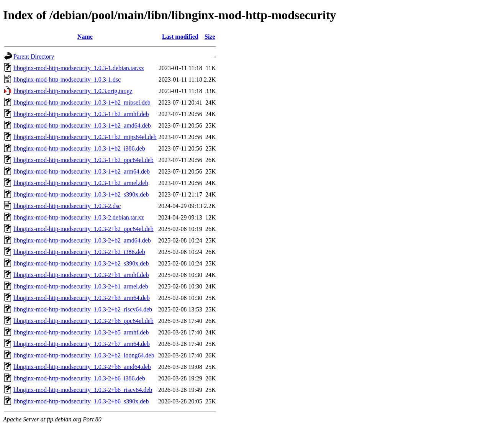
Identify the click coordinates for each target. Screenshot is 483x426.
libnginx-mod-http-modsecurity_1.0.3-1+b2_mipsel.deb (82, 102)
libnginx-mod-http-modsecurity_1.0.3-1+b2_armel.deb (80, 183)
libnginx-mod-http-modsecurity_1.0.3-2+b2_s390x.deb (81, 263)
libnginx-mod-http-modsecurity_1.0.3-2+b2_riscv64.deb (82, 309)
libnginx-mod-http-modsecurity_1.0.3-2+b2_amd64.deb (82, 240)
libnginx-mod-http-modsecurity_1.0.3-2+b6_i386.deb (79, 378)
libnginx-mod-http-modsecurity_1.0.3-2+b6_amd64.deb (82, 367)
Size (210, 36)
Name (85, 36)
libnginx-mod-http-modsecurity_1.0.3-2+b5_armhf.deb (81, 332)
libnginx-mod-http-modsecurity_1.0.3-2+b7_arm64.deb (81, 344)
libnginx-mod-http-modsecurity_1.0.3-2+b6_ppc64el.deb (83, 321)
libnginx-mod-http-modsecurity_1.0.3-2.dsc (67, 206)
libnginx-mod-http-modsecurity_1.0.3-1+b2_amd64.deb (82, 125)
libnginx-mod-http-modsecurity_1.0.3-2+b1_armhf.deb (81, 275)
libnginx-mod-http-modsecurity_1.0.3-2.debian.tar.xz (78, 217)
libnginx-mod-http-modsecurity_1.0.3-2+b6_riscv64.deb (82, 390)
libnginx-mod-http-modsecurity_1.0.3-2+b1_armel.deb (80, 286)
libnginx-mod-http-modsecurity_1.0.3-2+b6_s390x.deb (81, 401)
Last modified (180, 36)
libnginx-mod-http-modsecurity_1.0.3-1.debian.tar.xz (78, 68)
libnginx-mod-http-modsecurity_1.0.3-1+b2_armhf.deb (81, 114)
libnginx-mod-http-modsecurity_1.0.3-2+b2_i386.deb (79, 252)
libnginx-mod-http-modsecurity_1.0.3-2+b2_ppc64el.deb (83, 229)
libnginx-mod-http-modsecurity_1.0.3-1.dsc (67, 79)
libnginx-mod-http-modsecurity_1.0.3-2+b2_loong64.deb (83, 355)
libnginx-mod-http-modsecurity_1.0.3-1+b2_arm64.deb (81, 171)
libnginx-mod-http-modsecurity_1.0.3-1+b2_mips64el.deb (85, 137)
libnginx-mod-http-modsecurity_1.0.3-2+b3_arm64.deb (81, 298)
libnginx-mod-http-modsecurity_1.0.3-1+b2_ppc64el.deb (83, 160)
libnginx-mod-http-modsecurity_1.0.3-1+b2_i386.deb (79, 148)
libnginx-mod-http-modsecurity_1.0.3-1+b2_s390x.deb (81, 194)
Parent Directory (33, 56)
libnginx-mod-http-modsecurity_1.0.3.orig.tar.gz (73, 91)
